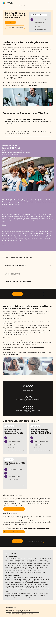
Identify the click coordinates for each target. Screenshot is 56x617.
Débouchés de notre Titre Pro (18, 258)
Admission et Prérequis (15, 265)
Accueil (6, 5)
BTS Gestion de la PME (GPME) (14, 464)
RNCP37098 (33, 85)
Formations (12, 5)
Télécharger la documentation (35, 294)
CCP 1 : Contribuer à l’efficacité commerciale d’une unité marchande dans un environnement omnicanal (27, 122)
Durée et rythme (12, 274)
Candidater (18, 294)
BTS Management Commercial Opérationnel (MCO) (13, 431)
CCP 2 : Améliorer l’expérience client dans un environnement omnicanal (25, 132)
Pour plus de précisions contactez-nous (13, 509)
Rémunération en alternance (18, 282)
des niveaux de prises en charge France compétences (31, 528)
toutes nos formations (10, 354)
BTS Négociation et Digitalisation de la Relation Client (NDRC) (40, 431)
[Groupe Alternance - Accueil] (8, 2)
